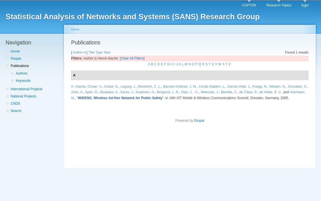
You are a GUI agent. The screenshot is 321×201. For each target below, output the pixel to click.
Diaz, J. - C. (190, 92)
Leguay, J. (128, 86)
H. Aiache (78, 86)
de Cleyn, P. (248, 92)
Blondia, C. (229, 92)
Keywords (23, 81)
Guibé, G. (111, 86)
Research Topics (278, 5)
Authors (21, 73)
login (305, 5)
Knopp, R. (259, 86)
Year (107, 52)
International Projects (26, 89)
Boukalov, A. (109, 92)
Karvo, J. (127, 92)
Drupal (199, 121)
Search (16, 111)
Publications (20, 66)
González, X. (297, 86)
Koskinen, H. (145, 92)
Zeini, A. (77, 92)
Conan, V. (95, 86)
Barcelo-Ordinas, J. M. (180, 86)
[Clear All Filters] (132, 58)
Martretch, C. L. (149, 86)
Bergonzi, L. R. (168, 92)
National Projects (23, 96)
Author (78, 52)
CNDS (15, 104)
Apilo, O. (91, 92)
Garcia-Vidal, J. (238, 86)
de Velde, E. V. (270, 92)
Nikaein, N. (277, 86)
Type (99, 52)
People (16, 59)
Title (91, 52)
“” (120, 98)
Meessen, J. (210, 92)
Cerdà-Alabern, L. (212, 86)
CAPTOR (249, 5)
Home (15, 51)
